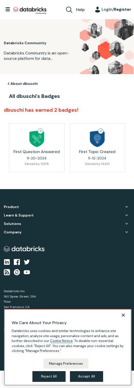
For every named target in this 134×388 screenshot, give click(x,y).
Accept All (86, 376)
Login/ (116, 9)
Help (80, 9)
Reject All (49, 376)
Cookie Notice (61, 341)
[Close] (123, 315)
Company (12, 232)
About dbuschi (24, 83)
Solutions (12, 224)
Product (11, 207)
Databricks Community (29, 10)
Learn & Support (19, 215)
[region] (67, 347)
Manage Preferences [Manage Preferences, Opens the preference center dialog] (66, 363)
